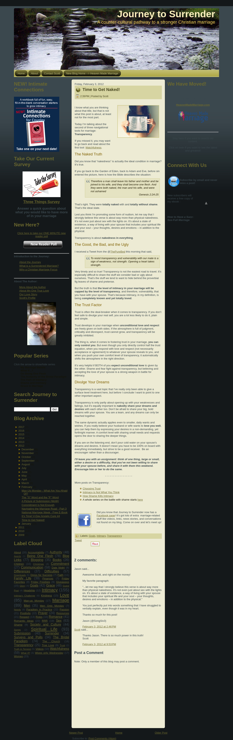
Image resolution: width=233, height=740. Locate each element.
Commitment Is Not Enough (38, 505)
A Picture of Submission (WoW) (40, 501)
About (17, 552)
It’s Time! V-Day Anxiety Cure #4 (41, 516)
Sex (59, 620)
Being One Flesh (40, 556)
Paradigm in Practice (39, 609)
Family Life (22, 578)
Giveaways (62, 582)
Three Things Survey (41, 202)
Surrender (52, 633)
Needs (17, 609)
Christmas (38, 564)
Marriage (60, 600)
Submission (22, 633)
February (27, 486)
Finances (47, 578)
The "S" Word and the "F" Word (40, 497)
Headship (29, 590)
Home (118, 732)
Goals (34, 585)
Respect (24, 616)
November (28, 453)
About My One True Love (34, 290)
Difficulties (52, 571)
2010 (21, 531)
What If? (25, 653)
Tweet (78, 540)
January (26, 523)
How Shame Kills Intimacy (98, 496)
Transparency (23, 645)
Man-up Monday (34, 600)
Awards (17, 556)
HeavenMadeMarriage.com (193, 104)
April (24, 479)
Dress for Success (41, 575)
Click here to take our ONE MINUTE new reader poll (41, 235)
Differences (22, 571)
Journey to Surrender (166, 13)
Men (27, 605)
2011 (21, 527)
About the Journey (30, 262)
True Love (48, 645)
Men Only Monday (52, 605)
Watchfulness (59, 648)
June (24, 471)
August (26, 464)
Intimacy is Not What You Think (101, 492)
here (140, 499)
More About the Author (32, 287)
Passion (64, 609)
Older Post (161, 732)
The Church (51, 641)
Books (57, 560)
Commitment (60, 563)
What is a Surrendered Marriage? (39, 265)
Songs (17, 629)
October (26, 456)
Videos (39, 648)
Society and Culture (45, 624)
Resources (62, 613)
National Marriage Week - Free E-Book (44, 512)
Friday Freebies (40, 582)
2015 (21, 434)
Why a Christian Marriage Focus (38, 269)
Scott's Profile (27, 297)
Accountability (36, 552)
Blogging (37, 560)
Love (64, 595)
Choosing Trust (92, 488)
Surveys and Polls (28, 637)
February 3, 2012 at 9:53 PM (99, 644)
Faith (60, 575)
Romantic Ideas (23, 620)
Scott (77, 629)
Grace (50, 585)
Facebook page (106, 515)
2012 (21, 445)
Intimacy (50, 589)
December (28, 449)
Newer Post (76, 732)
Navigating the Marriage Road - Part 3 (44, 508)
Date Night (58, 567)
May (24, 475)
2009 (21, 535)
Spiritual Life (44, 629)
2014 (21, 438)
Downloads (20, 575)
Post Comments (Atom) (102, 738)
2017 (21, 427)
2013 (21, 442)
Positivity (25, 613)
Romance (56, 616)
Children (19, 563)
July (24, 468)
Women (18, 656)
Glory (22, 585)
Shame (18, 624)
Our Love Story (28, 294)
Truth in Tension (22, 649)
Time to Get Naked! (33, 520)
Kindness (46, 595)
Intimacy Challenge (24, 595)
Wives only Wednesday (49, 652)
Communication (32, 567)
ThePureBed (117, 251)
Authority (56, 552)
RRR (45, 620)
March (25, 483)
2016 (21, 430)
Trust (62, 645)
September (28, 460)
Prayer (43, 613)
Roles (39, 616)
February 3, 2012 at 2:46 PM (99, 626)
